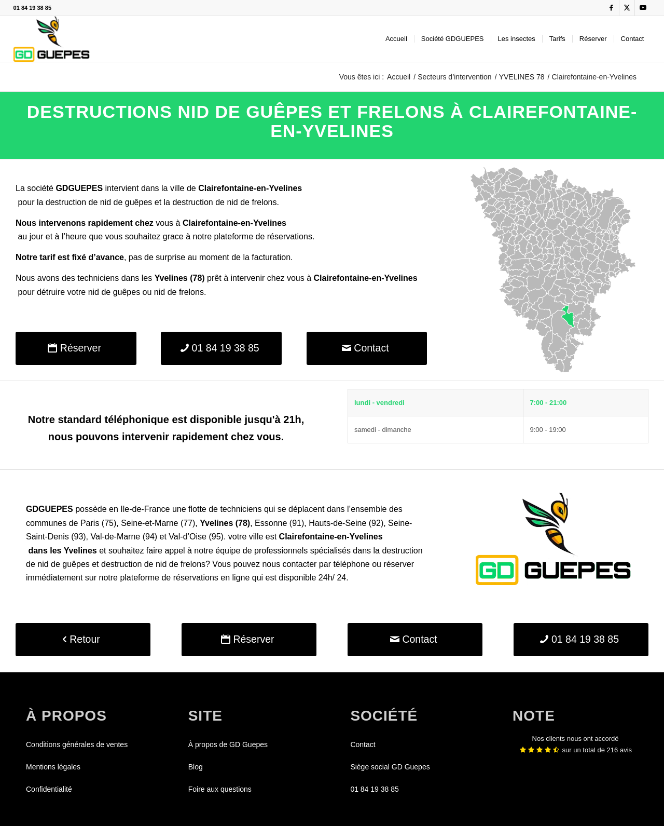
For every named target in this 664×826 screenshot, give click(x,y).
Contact (362, 744)
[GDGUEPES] (51, 39)
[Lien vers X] (626, 8)
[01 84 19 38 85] (221, 348)
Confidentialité (49, 789)
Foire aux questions (220, 789)
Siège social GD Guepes (390, 767)
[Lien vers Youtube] (643, 8)
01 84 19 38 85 (32, 8)
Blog (195, 767)
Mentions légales (53, 767)
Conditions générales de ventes (77, 744)
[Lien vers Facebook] (611, 8)
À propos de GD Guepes (228, 744)
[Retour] (83, 639)
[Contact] (367, 348)
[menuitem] (396, 39)
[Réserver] (76, 348)
